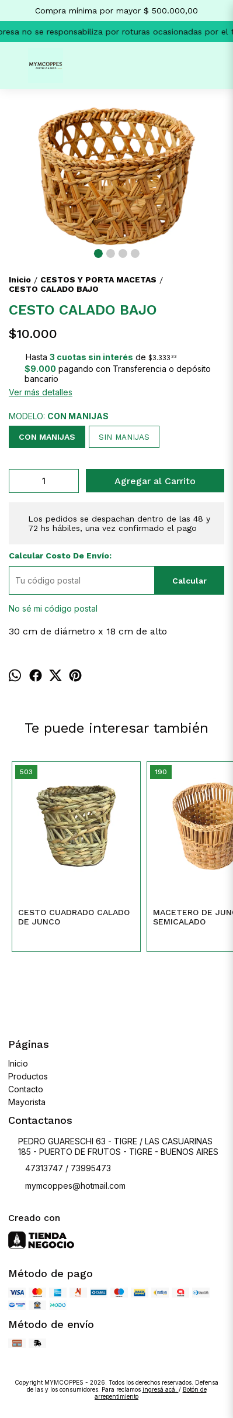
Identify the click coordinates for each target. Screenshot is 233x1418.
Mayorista (27, 1102)
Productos (28, 1076)
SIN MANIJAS (124, 437)
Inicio (18, 1063)
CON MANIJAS (47, 436)
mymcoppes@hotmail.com (67, 1186)
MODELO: (59, 416)
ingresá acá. (160, 1389)
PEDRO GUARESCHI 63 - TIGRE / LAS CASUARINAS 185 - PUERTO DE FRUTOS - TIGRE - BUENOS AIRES (113, 1146)
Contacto (25, 1089)
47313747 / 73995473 (59, 1168)
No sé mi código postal (53, 608)
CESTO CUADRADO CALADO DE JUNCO (74, 917)
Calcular (189, 580)
